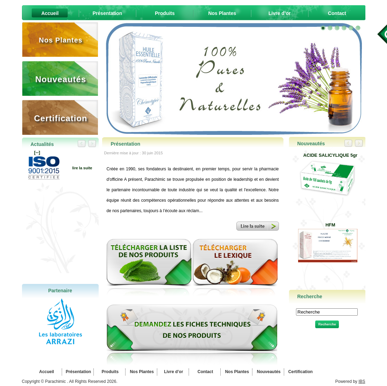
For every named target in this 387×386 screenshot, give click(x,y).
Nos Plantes (141, 371)
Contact (204, 371)
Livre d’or (173, 371)
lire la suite (82, 168)
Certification (299, 371)
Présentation (77, 371)
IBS (361, 381)
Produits (109, 371)
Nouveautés (268, 371)
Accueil (46, 371)
